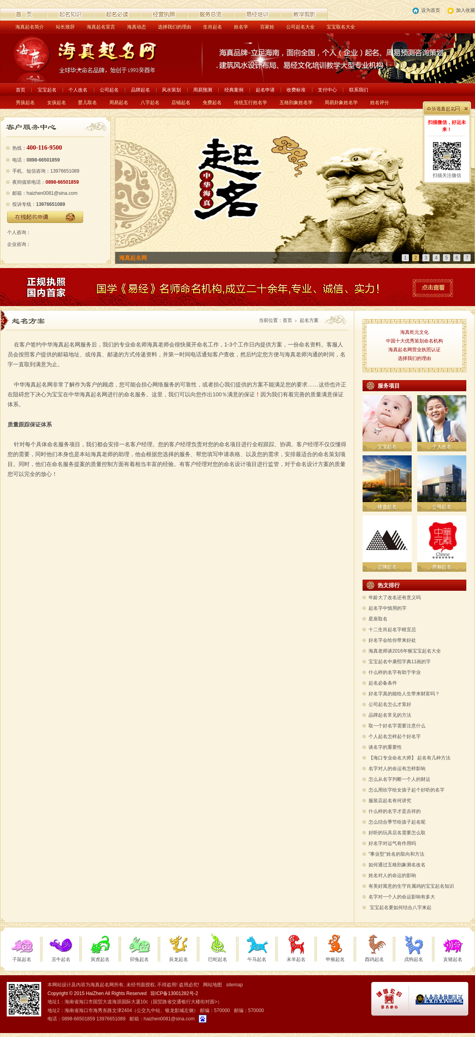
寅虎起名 (100, 959)
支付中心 (327, 90)
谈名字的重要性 (385, 747)
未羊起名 (296, 959)
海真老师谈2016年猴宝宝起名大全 (405, 651)
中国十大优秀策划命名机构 (414, 341)
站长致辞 (65, 27)
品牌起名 (140, 90)
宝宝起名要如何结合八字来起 (401, 907)
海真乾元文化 (414, 332)
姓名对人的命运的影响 (392, 875)
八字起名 (150, 102)
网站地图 (212, 985)
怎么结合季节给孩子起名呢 (397, 822)
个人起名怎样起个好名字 (395, 736)
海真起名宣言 (101, 27)
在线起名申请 (45, 217)
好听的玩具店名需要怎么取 (397, 832)
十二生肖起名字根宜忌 (392, 629)
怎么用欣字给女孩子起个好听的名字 (407, 790)
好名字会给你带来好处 (392, 640)
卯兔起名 (139, 959)
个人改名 (77, 90)
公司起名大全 (300, 27)
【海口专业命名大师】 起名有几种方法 (409, 758)
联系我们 (358, 90)
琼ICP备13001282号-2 (174, 993)
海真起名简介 (29, 27)
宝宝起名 (47, 90)
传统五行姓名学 (250, 102)
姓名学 (241, 27)
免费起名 (212, 102)
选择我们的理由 (174, 27)
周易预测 (202, 90)
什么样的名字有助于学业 (395, 672)
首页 (20, 90)
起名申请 (265, 90)
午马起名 (256, 959)
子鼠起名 (21, 959)
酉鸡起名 (374, 959)
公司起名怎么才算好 (390, 704)
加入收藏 (461, 11)
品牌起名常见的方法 (390, 715)
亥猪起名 (452, 959)
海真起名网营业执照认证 (414, 349)
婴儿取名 (87, 102)
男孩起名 (25, 102)
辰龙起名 (178, 959)
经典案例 (233, 90)
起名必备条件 (383, 683)
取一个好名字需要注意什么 (397, 726)
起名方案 (309, 320)
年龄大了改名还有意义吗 (395, 597)
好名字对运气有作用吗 (392, 843)
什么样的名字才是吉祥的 (395, 811)
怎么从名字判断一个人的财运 (399, 779)
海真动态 (136, 27)
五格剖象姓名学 (296, 102)
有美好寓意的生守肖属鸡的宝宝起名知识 (411, 886)
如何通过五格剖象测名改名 (397, 865)
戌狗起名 (413, 959)
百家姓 (267, 27)
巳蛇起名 (217, 959)
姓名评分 (379, 102)
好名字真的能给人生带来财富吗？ (404, 693)
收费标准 (296, 90)
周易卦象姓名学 (341, 102)
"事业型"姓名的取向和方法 (396, 854)
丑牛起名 (60, 959)
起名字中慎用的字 (388, 608)
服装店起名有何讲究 (390, 800)
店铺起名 (180, 102)
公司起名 (109, 90)
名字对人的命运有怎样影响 (397, 768)
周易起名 (118, 102)
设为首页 (426, 11)
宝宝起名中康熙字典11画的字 (400, 661)
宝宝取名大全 (341, 27)
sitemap (234, 985)
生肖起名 (212, 27)
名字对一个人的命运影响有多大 (402, 897)
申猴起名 (335, 959)
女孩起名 (56, 102)
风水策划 (171, 90)
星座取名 (378, 619)
